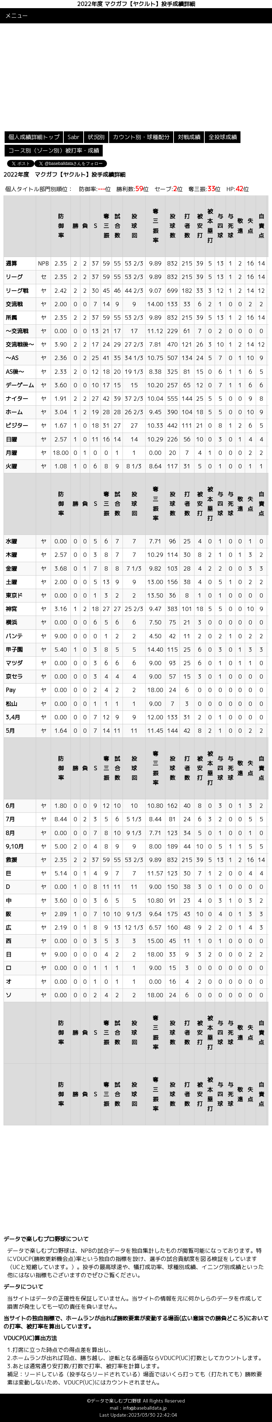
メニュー (16, 15)
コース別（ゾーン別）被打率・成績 (53, 150)
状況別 (96, 137)
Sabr (74, 137)
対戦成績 (189, 137)
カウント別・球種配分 (141, 137)
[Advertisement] (136, 76)
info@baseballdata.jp (145, 1408)
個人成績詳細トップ (34, 137)
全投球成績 (223, 137)
